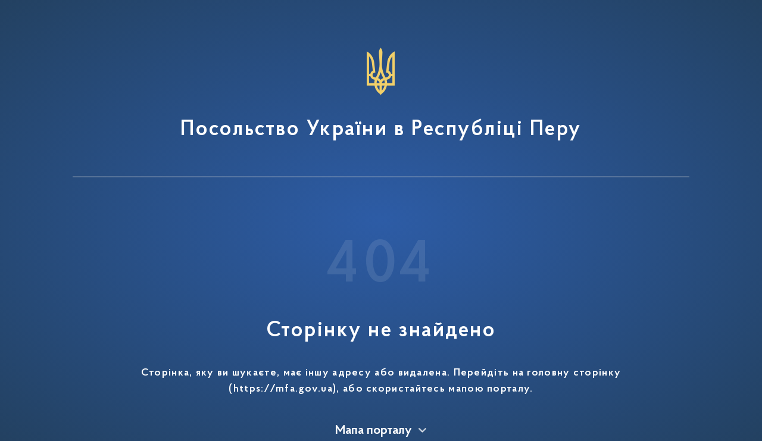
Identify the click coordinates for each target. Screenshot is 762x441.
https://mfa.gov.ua (283, 389)
